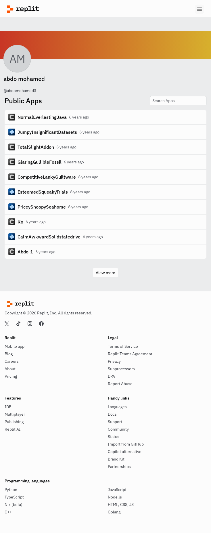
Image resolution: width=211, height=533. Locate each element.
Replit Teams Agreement (130, 353)
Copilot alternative (124, 451)
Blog (9, 353)
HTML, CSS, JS (121, 504)
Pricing (11, 376)
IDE (8, 406)
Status (113, 436)
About (10, 368)
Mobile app (14, 346)
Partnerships (119, 466)
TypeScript (14, 497)
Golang (114, 512)
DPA (111, 376)
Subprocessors (121, 368)
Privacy (114, 361)
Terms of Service (123, 346)
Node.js (115, 497)
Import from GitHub (126, 444)
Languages (117, 406)
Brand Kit (116, 459)
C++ (8, 512)
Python (11, 489)
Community (118, 429)
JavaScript (117, 489)
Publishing (14, 421)
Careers (12, 361)
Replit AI (13, 429)
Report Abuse (120, 383)
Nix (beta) (13, 504)
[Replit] (56, 9)
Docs (112, 414)
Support (115, 421)
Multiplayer (15, 414)
